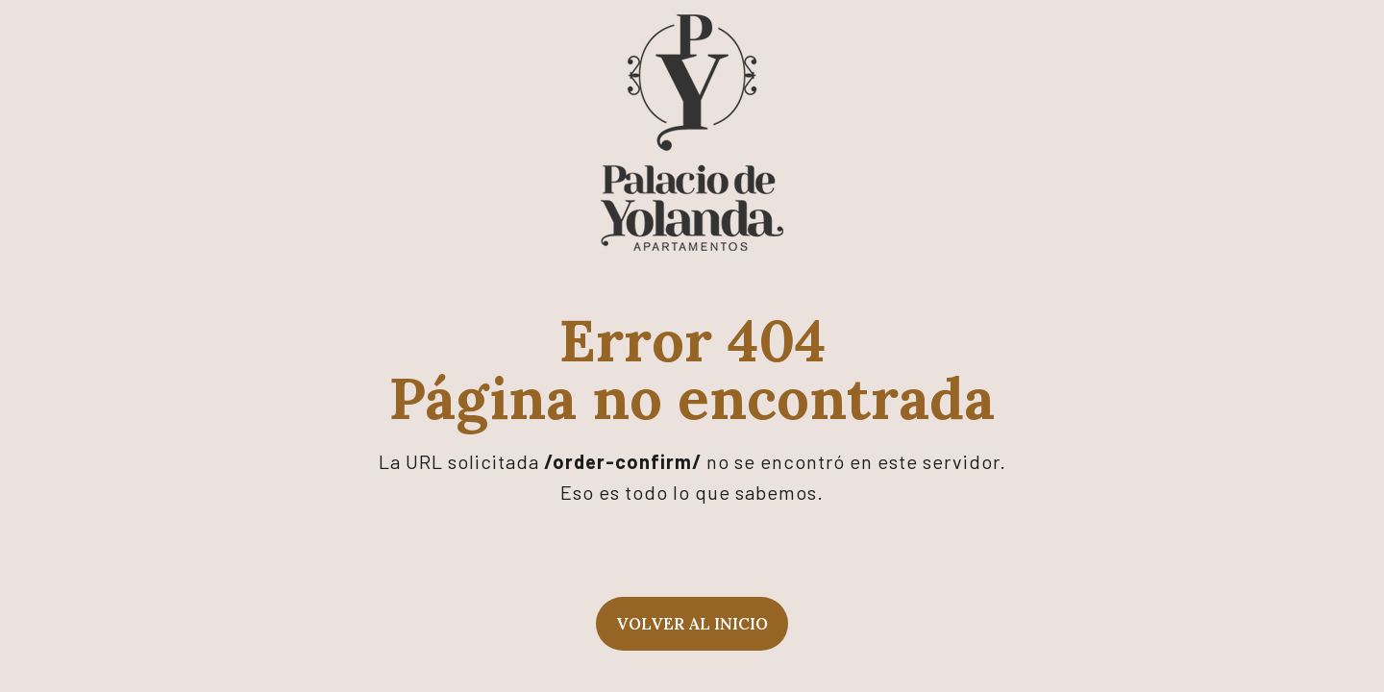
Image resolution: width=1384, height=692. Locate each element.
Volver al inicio (692, 623)
